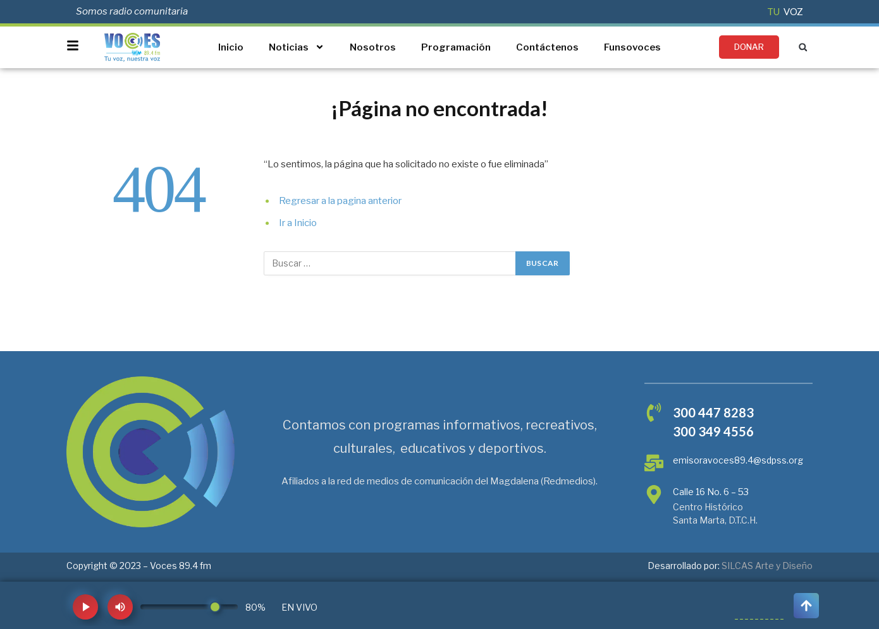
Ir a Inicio (298, 223)
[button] (803, 47)
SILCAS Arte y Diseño (767, 565)
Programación (456, 47)
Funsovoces (632, 47)
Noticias (296, 47)
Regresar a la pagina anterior (340, 201)
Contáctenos (547, 47)
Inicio (230, 47)
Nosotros (373, 47)
